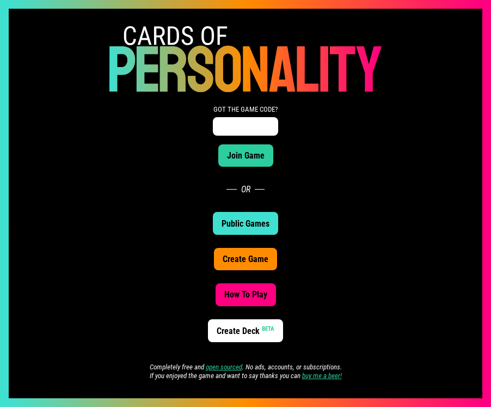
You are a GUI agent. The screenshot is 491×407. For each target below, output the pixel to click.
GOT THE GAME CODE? (245, 109)
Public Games (245, 223)
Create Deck (245, 330)
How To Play (245, 294)
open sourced (224, 367)
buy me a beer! (322, 376)
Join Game (246, 155)
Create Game (245, 259)
